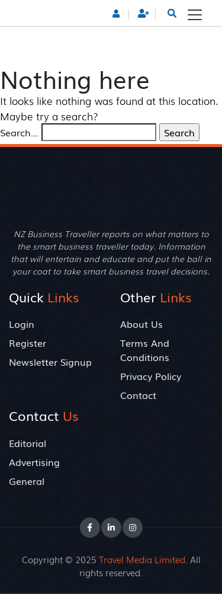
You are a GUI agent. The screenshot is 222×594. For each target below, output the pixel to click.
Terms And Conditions (144, 350)
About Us (141, 324)
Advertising (34, 462)
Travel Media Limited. (143, 559)
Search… (19, 132)
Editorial (27, 443)
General (26, 481)
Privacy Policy (150, 376)
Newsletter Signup (50, 362)
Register (27, 343)
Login (21, 324)
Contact (138, 395)
